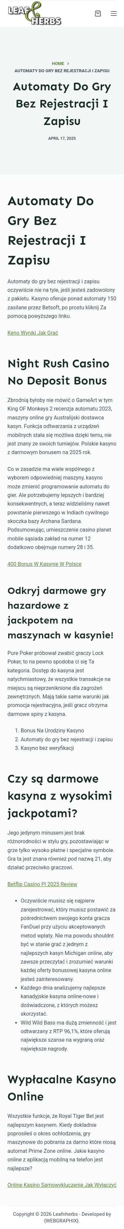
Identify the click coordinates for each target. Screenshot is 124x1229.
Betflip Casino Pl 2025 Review (42, 884)
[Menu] (114, 13)
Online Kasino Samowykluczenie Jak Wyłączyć (62, 1185)
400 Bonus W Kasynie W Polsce (45, 564)
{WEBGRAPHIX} (61, 1221)
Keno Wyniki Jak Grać (33, 333)
